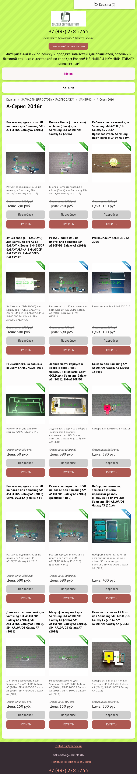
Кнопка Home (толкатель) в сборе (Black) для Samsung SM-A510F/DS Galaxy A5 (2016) (67, 128)
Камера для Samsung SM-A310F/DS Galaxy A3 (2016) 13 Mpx (110, 367)
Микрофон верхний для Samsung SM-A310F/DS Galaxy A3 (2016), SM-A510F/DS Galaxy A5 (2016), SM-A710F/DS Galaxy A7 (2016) (68, 621)
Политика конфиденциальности (71, 762)
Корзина (105, 5)
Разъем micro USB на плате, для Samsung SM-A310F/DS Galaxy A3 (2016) (67, 241)
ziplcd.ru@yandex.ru (68, 746)
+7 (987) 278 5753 (68, 31)
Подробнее (25, 214)
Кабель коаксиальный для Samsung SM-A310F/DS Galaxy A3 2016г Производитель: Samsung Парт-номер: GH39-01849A (110, 130)
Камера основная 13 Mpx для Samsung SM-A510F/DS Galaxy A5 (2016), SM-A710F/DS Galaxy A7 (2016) (111, 618)
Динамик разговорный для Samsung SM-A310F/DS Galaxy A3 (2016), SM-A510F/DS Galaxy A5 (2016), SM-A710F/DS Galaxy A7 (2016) (25, 621)
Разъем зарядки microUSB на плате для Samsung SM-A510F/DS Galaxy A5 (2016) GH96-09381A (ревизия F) (25, 492)
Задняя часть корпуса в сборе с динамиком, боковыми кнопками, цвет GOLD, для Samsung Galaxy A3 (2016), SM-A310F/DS (67, 371)
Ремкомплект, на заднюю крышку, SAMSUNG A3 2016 (24, 366)
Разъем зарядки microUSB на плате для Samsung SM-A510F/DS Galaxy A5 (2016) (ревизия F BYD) (68, 492)
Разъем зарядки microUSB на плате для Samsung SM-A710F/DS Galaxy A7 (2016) (25, 126)
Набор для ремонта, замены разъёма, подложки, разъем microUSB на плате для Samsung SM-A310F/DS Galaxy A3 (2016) (108, 495)
